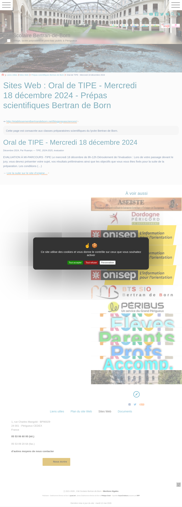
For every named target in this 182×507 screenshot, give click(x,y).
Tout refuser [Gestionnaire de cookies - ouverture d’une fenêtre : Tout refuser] (91, 262)
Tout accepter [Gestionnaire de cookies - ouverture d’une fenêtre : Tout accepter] (75, 262)
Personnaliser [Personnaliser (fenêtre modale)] (107, 262)
